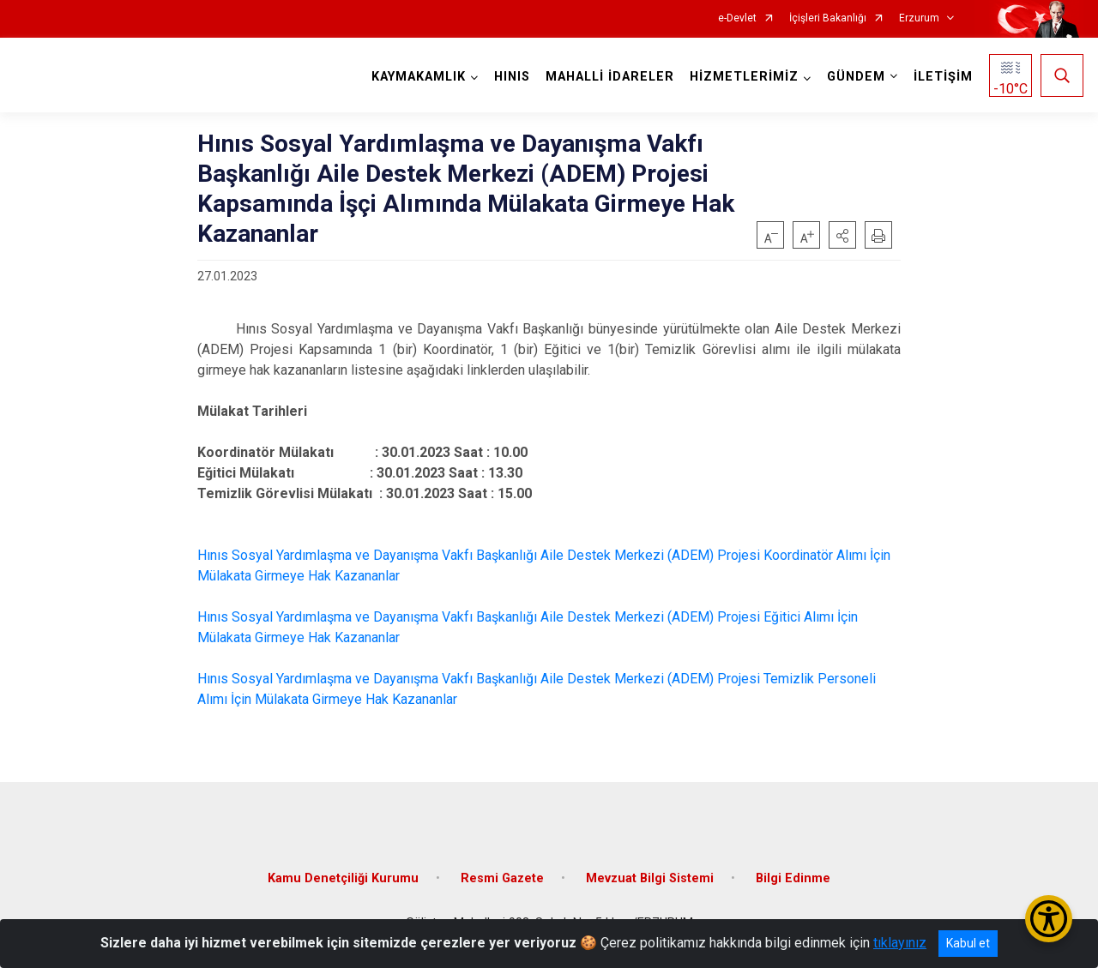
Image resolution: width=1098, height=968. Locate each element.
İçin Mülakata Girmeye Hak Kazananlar (344, 699)
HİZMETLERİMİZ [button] (744, 76)
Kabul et (968, 943)
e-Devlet (737, 18)
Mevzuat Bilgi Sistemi (650, 878)
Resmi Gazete (502, 878)
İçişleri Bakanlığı (827, 18)
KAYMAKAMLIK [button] (418, 76)
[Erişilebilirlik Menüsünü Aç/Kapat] (1048, 918)
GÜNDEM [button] (856, 76)
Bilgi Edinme (793, 878)
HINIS (512, 76)
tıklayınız (899, 943)
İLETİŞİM (943, 76)
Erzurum (919, 18)
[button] (842, 235)
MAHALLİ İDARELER (610, 76)
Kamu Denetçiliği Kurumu (343, 878)
